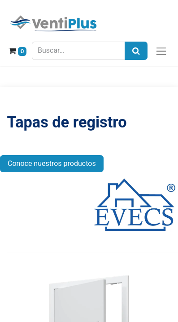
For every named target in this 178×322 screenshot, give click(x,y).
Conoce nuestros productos (52, 163)
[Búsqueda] (136, 51)
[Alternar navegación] (161, 50)
